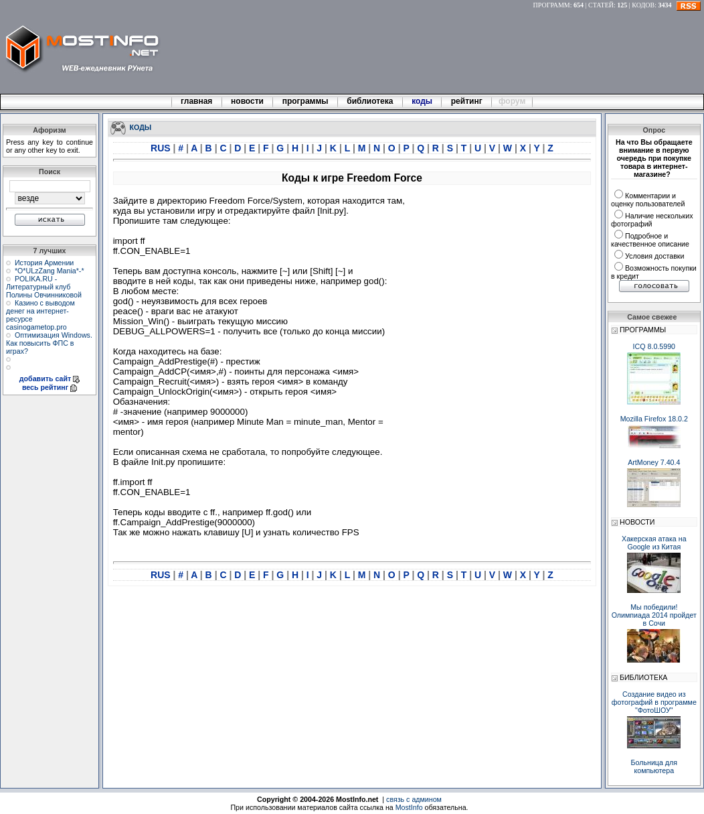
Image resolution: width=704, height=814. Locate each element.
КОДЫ (141, 127)
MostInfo (409, 807)
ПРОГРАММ (551, 5)
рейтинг (468, 101)
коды (422, 101)
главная (197, 101)
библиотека (370, 101)
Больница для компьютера (654, 766)
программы (305, 101)
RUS (162, 148)
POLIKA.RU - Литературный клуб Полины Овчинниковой (44, 287)
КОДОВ (643, 5)
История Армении (44, 263)
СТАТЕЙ (601, 5)
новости (247, 101)
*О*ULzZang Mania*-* (49, 271)
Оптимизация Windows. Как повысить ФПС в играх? (49, 343)
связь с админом (414, 799)
